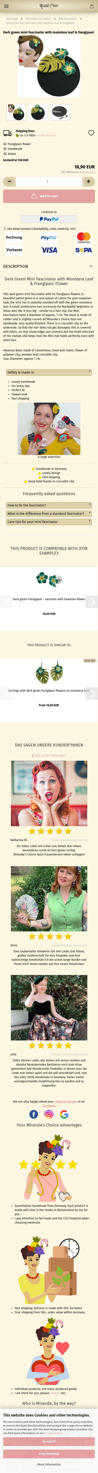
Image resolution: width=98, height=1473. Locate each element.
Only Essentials (49, 1454)
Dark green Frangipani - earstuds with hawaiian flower (49, 599)
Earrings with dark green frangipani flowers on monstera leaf (48, 690)
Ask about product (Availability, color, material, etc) (41, 229)
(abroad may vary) (45, 135)
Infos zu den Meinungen (49, 755)
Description (15, 266)
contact (55, 1393)
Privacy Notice (53, 1433)
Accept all (49, 1441)
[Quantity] (49, 181)
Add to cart (44, 196)
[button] (9, 181)
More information (49, 1464)
